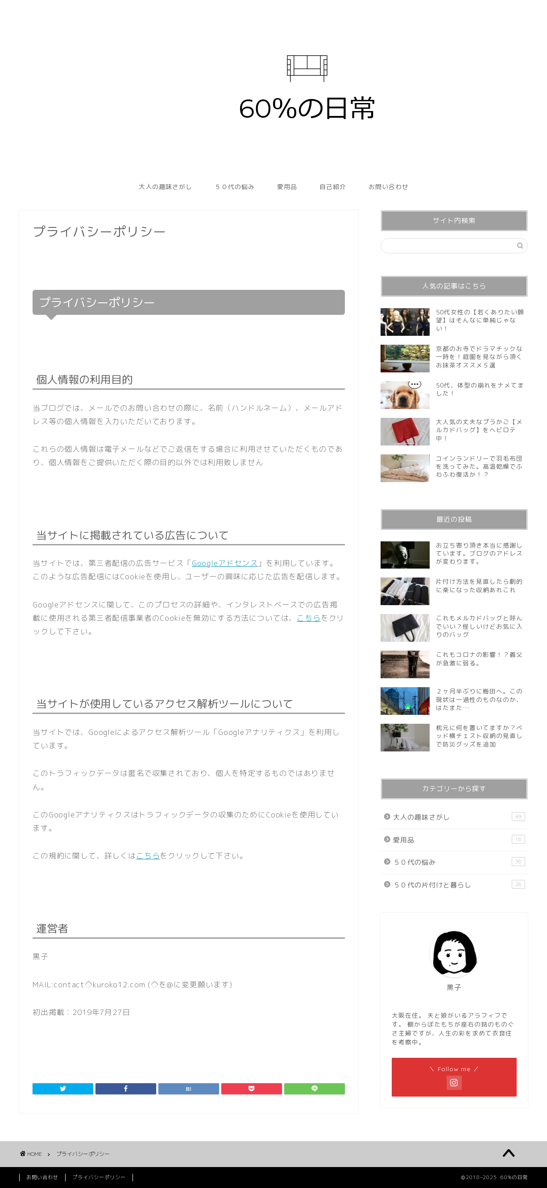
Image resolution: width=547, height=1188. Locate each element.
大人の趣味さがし (165, 187)
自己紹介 (332, 187)
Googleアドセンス (225, 563)
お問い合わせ (389, 187)
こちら (309, 618)
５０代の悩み (235, 187)
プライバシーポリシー (99, 1177)
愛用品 (287, 187)
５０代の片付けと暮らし (459, 885)
